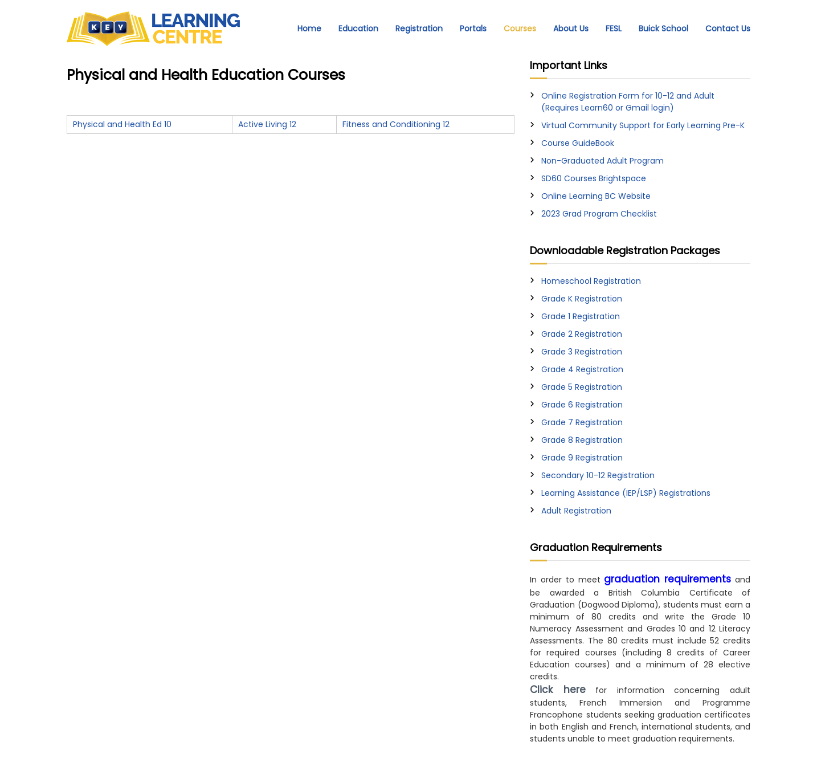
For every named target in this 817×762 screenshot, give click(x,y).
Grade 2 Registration (581, 334)
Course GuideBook (577, 143)
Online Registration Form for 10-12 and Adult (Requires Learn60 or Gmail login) (627, 101)
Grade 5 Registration (581, 387)
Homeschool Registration (591, 281)
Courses (520, 28)
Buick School (663, 28)
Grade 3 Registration (581, 351)
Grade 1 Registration (580, 316)
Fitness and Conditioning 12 (396, 124)
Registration (419, 28)
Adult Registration (576, 510)
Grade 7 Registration (582, 422)
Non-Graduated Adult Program (602, 160)
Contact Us (727, 28)
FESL (614, 28)
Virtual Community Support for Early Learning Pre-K (643, 125)
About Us (571, 28)
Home (309, 28)
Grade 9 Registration (582, 457)
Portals (473, 28)
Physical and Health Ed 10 (122, 124)
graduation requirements (667, 579)
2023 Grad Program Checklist (599, 213)
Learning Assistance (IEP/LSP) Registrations (625, 493)
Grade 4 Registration (582, 369)
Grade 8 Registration (582, 440)
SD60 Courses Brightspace (593, 178)
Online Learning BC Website (596, 196)
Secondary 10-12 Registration (598, 475)
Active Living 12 (267, 124)
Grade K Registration (581, 298)
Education (358, 28)
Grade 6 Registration (582, 404)
